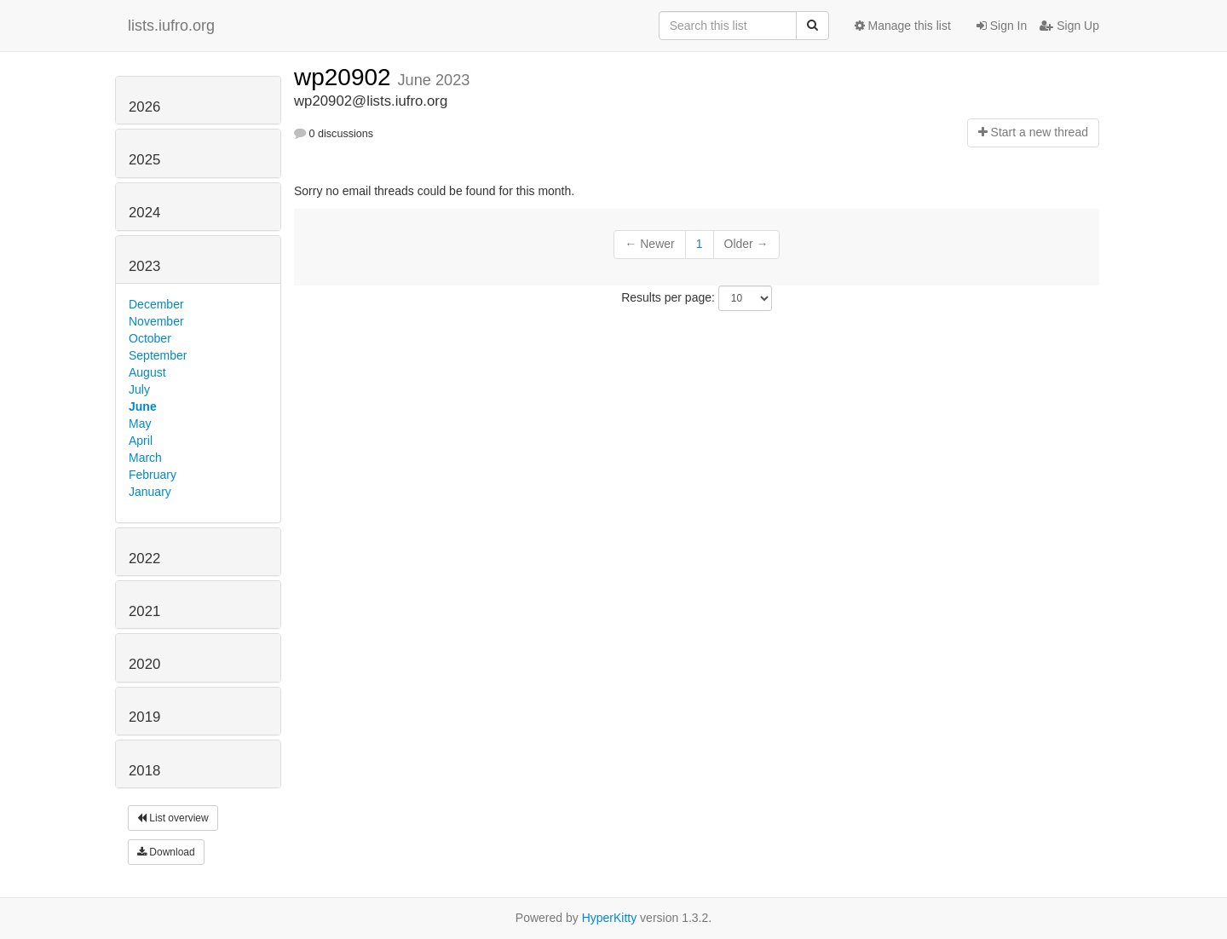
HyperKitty (609, 918)
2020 (144, 664)
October (150, 338)
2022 (144, 558)
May (140, 423)
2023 (144, 266)
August (147, 372)
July (139, 389)
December (156, 304)
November (156, 321)
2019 (144, 717)
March (145, 457)
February (152, 474)
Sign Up (1069, 25)
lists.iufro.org (171, 25)
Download (166, 852)
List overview (173, 818)
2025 (144, 160)
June (143, 406)
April (141, 440)
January (150, 491)
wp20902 (345, 77)
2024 (144, 213)
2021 (144, 611)
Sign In (1001, 25)
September (158, 355)
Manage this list (903, 25)
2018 (144, 771)
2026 (144, 107)
